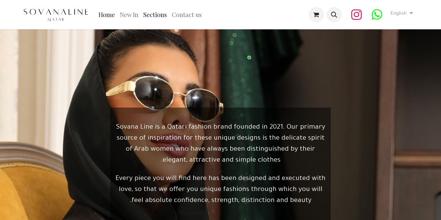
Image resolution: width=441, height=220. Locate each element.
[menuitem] (106, 15)
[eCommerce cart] (316, 14)
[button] (334, 14)
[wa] (376, 14)
